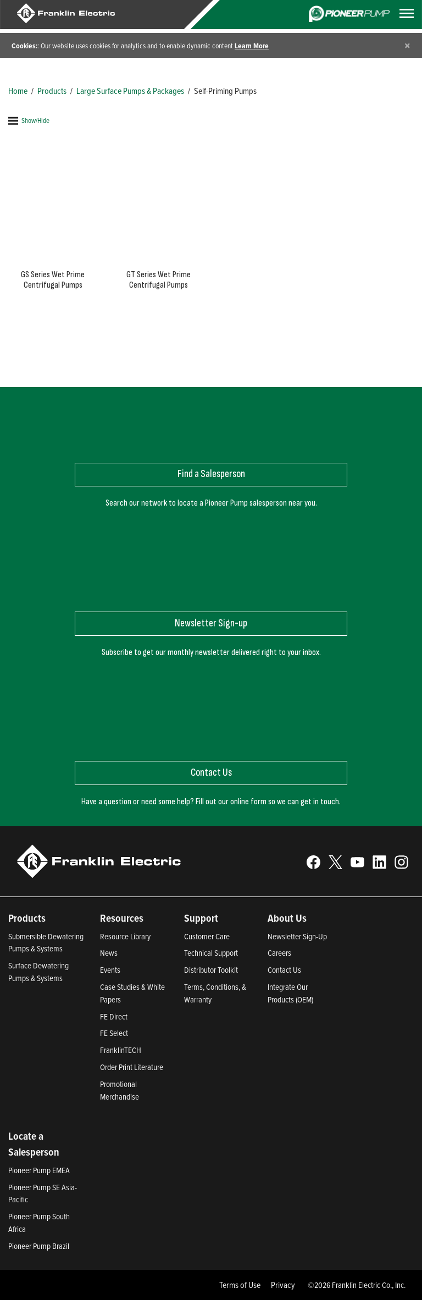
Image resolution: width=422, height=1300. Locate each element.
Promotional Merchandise (119, 1090)
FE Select (114, 1033)
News (109, 953)
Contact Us (284, 970)
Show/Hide (28, 120)
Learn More (252, 45)
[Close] (407, 45)
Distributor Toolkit (211, 970)
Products (51, 91)
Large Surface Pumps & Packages (130, 91)
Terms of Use (239, 1285)
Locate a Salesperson (33, 1143)
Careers (279, 953)
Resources (121, 918)
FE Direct (113, 1016)
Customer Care (207, 936)
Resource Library (125, 936)
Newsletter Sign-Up (297, 936)
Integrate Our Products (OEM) (290, 993)
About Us (287, 918)
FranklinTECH (120, 1050)
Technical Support (211, 953)
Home (17, 91)
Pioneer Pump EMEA (39, 1170)
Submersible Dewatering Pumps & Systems (46, 943)
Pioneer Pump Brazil (38, 1246)
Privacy (283, 1285)
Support (201, 918)
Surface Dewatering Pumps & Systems (38, 972)
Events (110, 970)
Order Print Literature (131, 1067)
